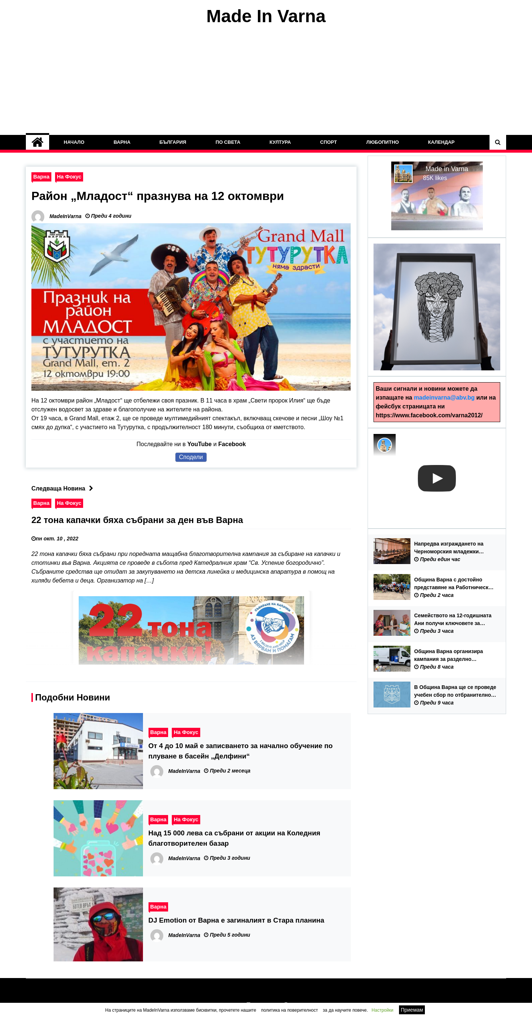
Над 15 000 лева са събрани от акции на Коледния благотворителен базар (234, 838)
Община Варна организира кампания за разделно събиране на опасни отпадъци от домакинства (453, 655)
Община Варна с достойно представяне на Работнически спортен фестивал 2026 (453, 584)
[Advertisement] (266, 80)
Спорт (328, 142)
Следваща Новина (64, 488)
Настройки (382, 1010)
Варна (121, 142)
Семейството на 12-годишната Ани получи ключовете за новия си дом (452, 619)
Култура (280, 142)
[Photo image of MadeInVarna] (384, 445)
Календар (441, 142)
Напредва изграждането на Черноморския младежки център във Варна (448, 548)
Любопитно (382, 142)
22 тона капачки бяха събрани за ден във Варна (137, 520)
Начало (74, 142)
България (173, 142)
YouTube (199, 444)
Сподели (191, 457)
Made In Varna (266, 16)
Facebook (232, 444)
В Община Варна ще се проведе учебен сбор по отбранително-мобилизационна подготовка (455, 691)
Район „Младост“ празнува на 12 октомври (157, 196)
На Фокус (69, 177)
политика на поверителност (289, 1010)
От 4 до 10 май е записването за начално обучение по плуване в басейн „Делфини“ (241, 751)
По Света (228, 142)
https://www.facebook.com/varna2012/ (429, 415)
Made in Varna (447, 169)
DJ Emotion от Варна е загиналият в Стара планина (236, 920)
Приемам (412, 1010)
